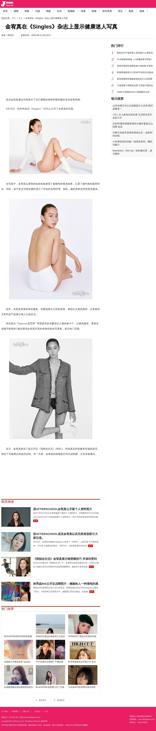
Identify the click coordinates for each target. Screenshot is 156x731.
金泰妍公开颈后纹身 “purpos (17, 662)
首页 (5, 11)
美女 (21, 18)
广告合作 (37, 711)
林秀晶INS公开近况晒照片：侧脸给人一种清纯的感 (65, 583)
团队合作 (26, 711)
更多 (35, 521)
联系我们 (15, 711)
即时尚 (11, 35)
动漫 (83, 11)
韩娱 (48, 11)
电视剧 (71, 11)
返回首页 (42, 700)
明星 (27, 11)
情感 (94, 11)
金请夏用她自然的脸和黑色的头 (18, 687)
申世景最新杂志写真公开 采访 (82, 662)
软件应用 (107, 11)
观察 (16, 11)
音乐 (120, 11)
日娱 (37, 11)
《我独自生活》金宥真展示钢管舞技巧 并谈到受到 (65, 558)
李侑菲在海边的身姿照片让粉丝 (50, 636)
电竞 (131, 11)
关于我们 (4, 711)
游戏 (141, 11)
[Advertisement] (25, 69)
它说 (46, 711)
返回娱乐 (60, 700)
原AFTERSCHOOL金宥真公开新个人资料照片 (62, 509)
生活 (59, 11)
